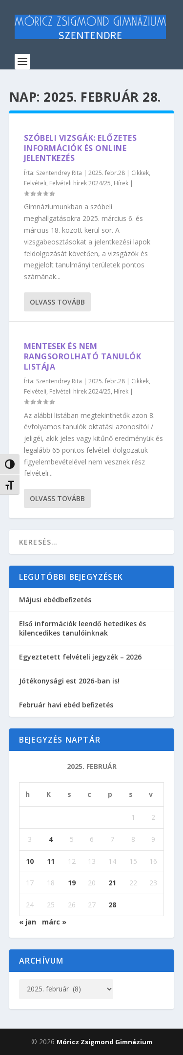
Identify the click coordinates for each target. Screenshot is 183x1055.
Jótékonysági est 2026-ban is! (69, 680)
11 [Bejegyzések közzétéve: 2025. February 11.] (51, 861)
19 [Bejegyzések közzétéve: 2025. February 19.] (72, 882)
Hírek (121, 183)
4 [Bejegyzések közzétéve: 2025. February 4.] (51, 839)
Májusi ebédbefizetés (55, 599)
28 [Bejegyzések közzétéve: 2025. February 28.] (112, 904)
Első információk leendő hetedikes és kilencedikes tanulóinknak (82, 628)
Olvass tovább (57, 302)
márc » (54, 921)
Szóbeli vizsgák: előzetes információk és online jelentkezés (80, 148)
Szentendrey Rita (59, 173)
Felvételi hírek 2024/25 (80, 183)
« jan (27, 921)
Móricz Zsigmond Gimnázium (104, 1041)
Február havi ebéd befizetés (66, 704)
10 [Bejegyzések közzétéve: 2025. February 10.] (30, 861)
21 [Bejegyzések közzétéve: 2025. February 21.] (112, 882)
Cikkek (140, 173)
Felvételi (35, 183)
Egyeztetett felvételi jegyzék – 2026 (80, 656)
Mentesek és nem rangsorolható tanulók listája (83, 356)
